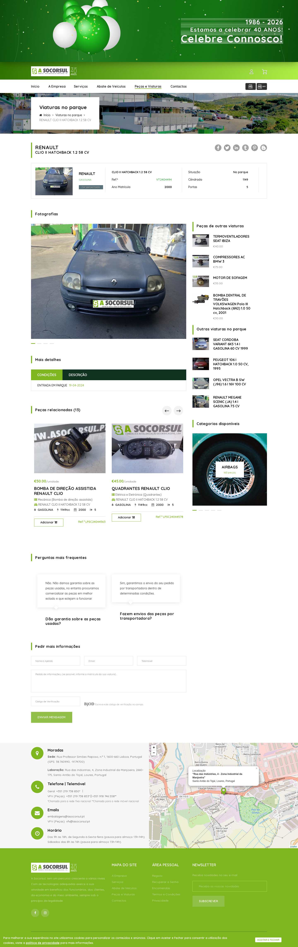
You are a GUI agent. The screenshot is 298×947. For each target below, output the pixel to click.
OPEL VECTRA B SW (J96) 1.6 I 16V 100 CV (229, 382)
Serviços (81, 86)
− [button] (154, 752)
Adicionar (48, 522)
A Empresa (57, 86)
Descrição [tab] (78, 375)
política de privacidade (43, 943)
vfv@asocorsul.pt (78, 821)
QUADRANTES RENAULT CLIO (141, 488)
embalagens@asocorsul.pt (66, 816)
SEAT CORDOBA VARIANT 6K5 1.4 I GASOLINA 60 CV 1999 (230, 344)
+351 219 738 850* (68, 791)
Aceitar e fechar (268, 939)
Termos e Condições (166, 894)
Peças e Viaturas (148, 86)
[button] (33, 343)
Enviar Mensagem (52, 717)
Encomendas (161, 888)
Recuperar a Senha (165, 882)
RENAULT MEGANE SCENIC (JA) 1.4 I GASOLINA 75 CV (227, 401)
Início (35, 86)
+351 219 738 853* (78, 796)
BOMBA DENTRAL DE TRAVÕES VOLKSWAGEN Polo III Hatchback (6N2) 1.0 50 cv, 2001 (231, 304)
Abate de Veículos (111, 86)
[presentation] (167, 410)
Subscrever (208, 901)
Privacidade (160, 900)
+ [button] (154, 747)
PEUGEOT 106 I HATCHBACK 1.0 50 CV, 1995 (231, 364)
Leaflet (293, 846)
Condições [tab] (46, 375)
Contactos (179, 86)
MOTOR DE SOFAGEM (230, 278)
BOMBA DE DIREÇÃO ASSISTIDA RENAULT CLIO (65, 491)
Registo (157, 876)
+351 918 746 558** (104, 796)
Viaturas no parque (68, 115)
